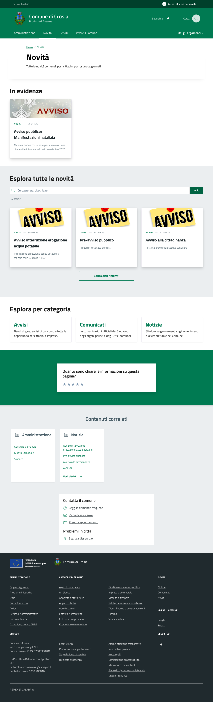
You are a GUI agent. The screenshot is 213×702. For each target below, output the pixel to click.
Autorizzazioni (66, 608)
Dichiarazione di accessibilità (124, 660)
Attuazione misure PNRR (23, 624)
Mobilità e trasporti (118, 598)
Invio (196, 190)
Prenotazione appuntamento (75, 649)
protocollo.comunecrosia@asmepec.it (30, 667)
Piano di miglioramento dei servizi (126, 670)
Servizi (64, 33)
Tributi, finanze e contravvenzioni (126, 608)
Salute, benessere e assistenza (125, 603)
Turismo (112, 614)
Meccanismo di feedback (122, 665)
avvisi (18, 124)
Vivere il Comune (86, 33)
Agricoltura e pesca (69, 587)
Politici (13, 608)
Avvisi (161, 598)
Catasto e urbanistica (70, 614)
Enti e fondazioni (19, 603)
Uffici (12, 598)
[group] (33, 457)
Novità (47, 33)
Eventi (161, 625)
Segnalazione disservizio (72, 654)
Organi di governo (19, 587)
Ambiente (64, 592)
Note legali (114, 654)
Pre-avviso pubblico (97, 240)
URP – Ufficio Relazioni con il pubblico (30, 659)
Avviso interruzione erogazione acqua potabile (40, 243)
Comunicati (164, 592)
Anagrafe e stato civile (71, 598)
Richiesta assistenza (70, 660)
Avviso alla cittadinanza (166, 240)
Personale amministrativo (24, 614)
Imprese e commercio (120, 592)
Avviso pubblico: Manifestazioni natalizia (34, 134)
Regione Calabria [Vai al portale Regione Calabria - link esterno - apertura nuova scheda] (21, 4)
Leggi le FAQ (66, 644)
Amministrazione (24, 33)
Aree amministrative (21, 592)
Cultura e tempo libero (71, 619)
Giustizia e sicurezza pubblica (124, 587)
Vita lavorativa (116, 619)
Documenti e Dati (19, 619)
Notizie (162, 587)
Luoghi (161, 620)
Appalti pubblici (67, 603)
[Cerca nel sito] (196, 18)
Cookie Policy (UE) (118, 676)
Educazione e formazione (73, 624)
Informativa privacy (119, 649)
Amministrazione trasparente (124, 644)
